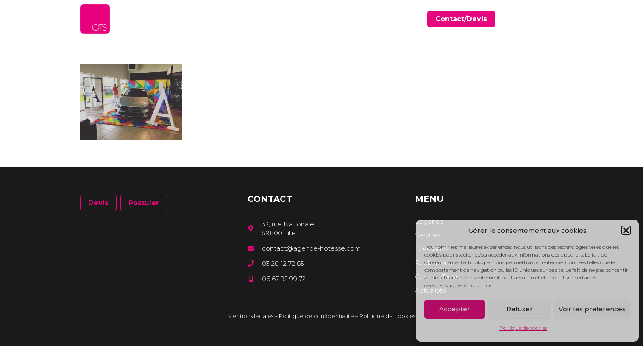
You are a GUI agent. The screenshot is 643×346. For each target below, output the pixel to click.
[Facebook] (535, 19)
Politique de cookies (523, 328)
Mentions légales (250, 316)
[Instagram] (560, 19)
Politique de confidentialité (316, 316)
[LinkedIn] (548, 19)
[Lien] (95, 19)
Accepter (454, 309)
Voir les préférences (592, 309)
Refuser (520, 309)
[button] (626, 230)
